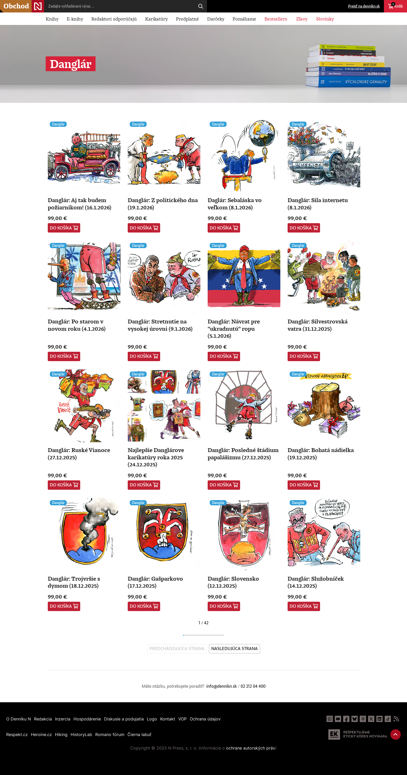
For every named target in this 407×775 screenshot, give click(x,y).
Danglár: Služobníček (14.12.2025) (316, 582)
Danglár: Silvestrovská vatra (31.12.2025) (318, 324)
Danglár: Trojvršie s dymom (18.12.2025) (74, 582)
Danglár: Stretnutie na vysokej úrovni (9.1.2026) (160, 324)
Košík (397, 5)
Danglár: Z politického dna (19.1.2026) (163, 203)
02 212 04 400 (253, 686)
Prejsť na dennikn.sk (364, 6)
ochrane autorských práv (250, 748)
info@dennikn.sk (221, 686)
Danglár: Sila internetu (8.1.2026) (318, 203)
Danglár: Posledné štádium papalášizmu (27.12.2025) (243, 453)
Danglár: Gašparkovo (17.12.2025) (155, 582)
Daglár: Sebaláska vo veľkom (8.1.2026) (235, 203)
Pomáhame (244, 19)
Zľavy (301, 19)
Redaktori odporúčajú (114, 19)
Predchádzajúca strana (177, 648)
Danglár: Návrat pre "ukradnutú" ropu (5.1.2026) (234, 328)
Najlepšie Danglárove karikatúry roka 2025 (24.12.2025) (156, 457)
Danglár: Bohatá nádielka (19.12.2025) (321, 453)
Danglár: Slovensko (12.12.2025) (233, 582)
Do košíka (61, 228)
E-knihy (75, 19)
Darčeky (215, 19)
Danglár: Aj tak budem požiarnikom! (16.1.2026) (79, 203)
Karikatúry (156, 19)
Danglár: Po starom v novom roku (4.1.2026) (77, 324)
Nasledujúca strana (234, 648)
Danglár (58, 124)
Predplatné (187, 19)
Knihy (52, 19)
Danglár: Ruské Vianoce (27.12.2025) (79, 453)
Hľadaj (200, 6)
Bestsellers (275, 19)
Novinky (325, 19)
